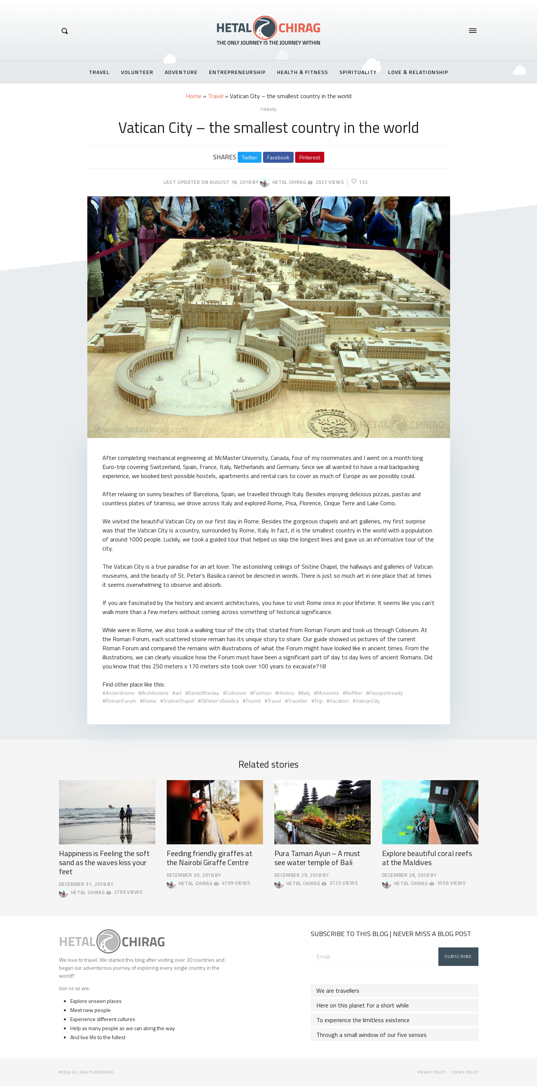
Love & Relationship (418, 72)
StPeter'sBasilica (220, 701)
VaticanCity (368, 701)
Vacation (339, 701)
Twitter (249, 157)
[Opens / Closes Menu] (472, 30)
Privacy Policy (431, 1072)
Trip (318, 701)
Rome (149, 701)
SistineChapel (178, 701)
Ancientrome (120, 693)
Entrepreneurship (237, 72)
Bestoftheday (203, 693)
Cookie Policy (465, 1072)
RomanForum (120, 701)
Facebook (278, 157)
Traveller (298, 701)
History (286, 693)
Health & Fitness (302, 72)
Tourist (253, 701)
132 (359, 182)
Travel (99, 72)
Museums (328, 693)
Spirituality (358, 72)
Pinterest (309, 157)
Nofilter (354, 693)
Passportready (386, 693)
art (178, 693)
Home (193, 95)
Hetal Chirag (283, 182)
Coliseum (236, 693)
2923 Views (326, 182)
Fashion (262, 693)
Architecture (155, 693)
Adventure (181, 72)
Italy (305, 693)
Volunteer (137, 72)
